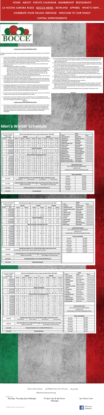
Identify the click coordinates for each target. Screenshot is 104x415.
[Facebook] (82, 408)
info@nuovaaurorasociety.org (46, 393)
